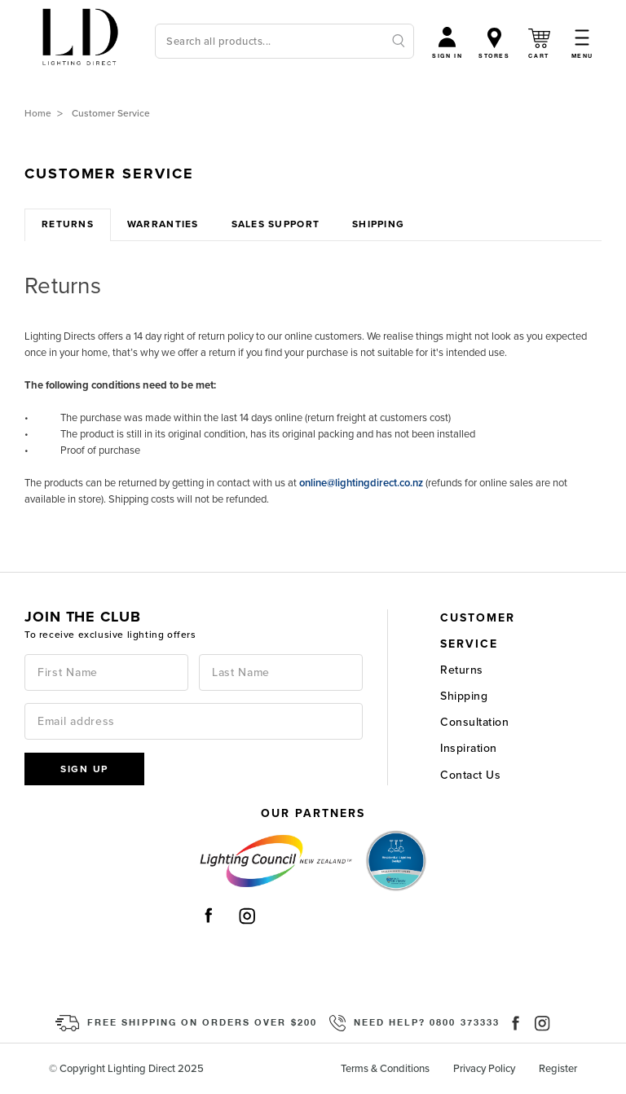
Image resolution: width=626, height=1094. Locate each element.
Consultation (474, 722)
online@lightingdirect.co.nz (361, 483)
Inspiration (468, 748)
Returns (461, 670)
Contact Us (470, 775)
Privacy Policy (484, 1068)
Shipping (463, 696)
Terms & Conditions (385, 1068)
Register (558, 1068)
